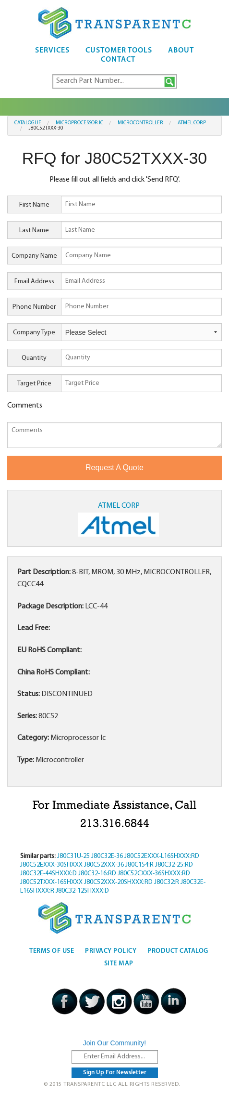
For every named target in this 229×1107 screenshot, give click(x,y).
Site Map (118, 963)
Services (52, 50)
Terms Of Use (51, 951)
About (181, 50)
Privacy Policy (110, 951)
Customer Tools (118, 50)
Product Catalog (177, 951)
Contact (118, 60)
